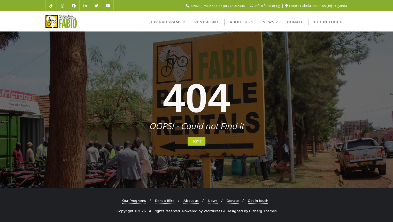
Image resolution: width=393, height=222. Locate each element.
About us (191, 201)
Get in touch (258, 201)
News (213, 201)
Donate (233, 201)
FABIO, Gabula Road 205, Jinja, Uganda (316, 5)
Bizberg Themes (263, 211)
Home (196, 141)
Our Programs (134, 201)
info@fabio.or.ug (265, 5)
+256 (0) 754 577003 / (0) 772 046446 (215, 5)
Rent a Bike (164, 201)
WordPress (213, 211)
